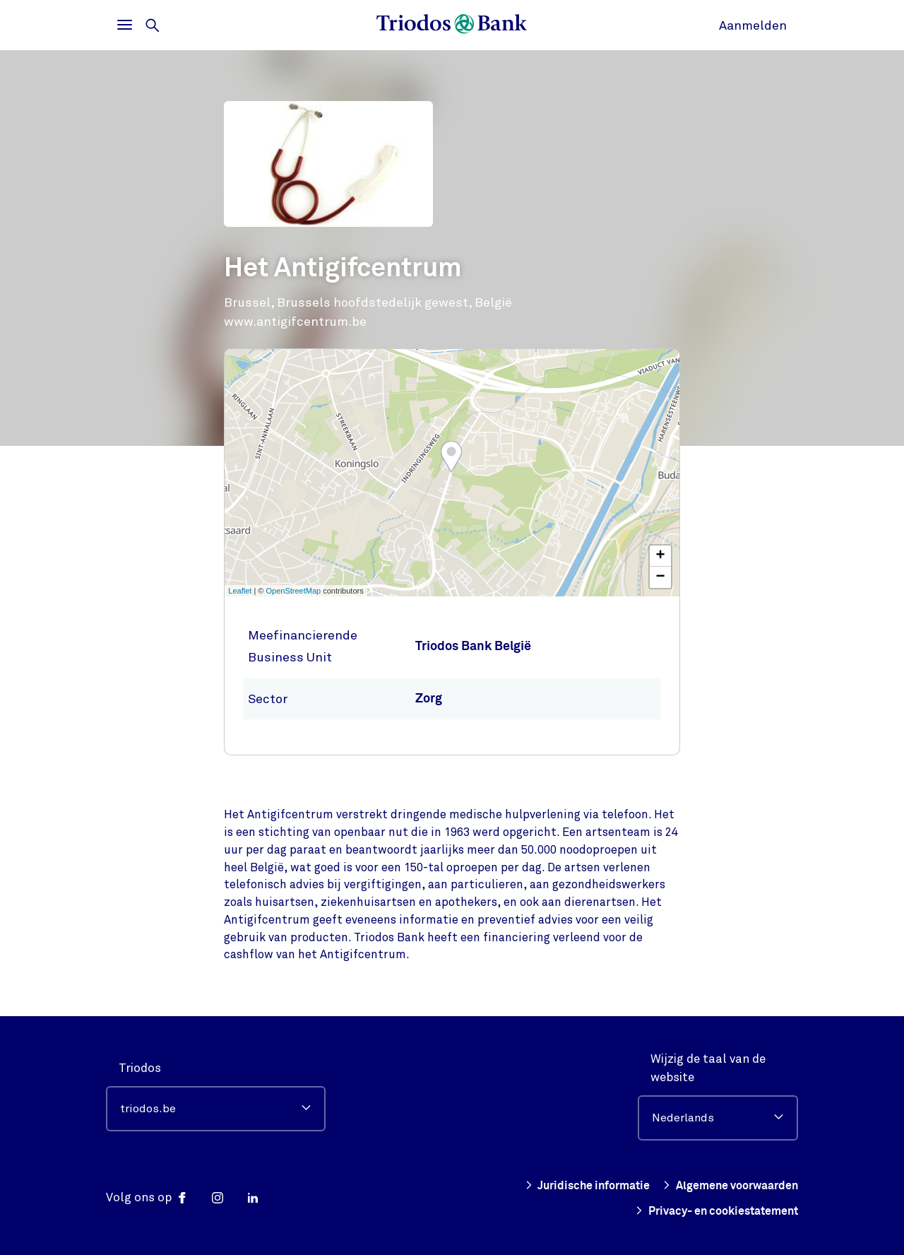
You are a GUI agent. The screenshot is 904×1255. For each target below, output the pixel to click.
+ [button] (660, 556)
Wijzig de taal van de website (708, 1068)
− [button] (660, 577)
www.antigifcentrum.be (295, 321)
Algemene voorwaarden (725, 1186)
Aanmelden (753, 25)
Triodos (140, 1068)
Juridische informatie (573, 1186)
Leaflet (239, 591)
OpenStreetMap (293, 591)
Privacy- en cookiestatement (710, 1211)
